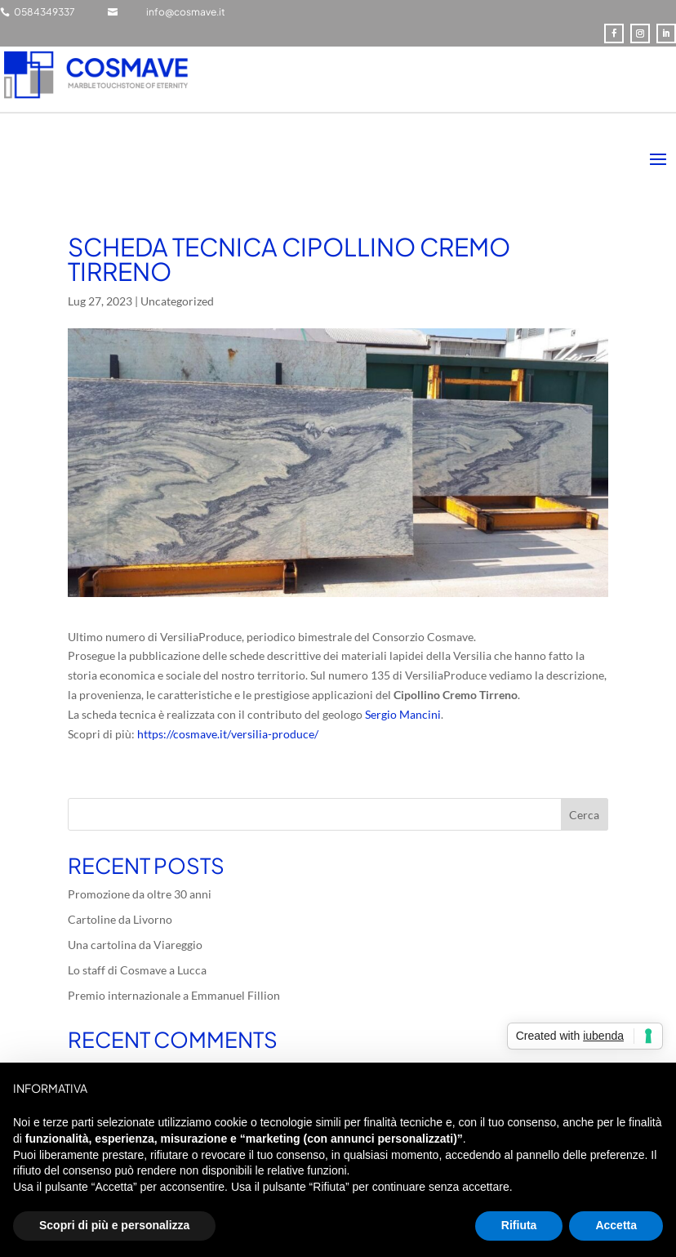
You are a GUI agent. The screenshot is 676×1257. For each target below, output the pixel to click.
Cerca (584, 815)
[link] (403, 714)
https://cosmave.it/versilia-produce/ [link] (227, 734)
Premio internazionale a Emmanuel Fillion (174, 995)
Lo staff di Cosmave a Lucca (137, 970)
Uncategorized (177, 301)
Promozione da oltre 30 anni (139, 894)
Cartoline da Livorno (120, 919)
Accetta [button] (616, 1225)
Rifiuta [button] (519, 1225)
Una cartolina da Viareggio (135, 945)
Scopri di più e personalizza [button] (114, 1225)
